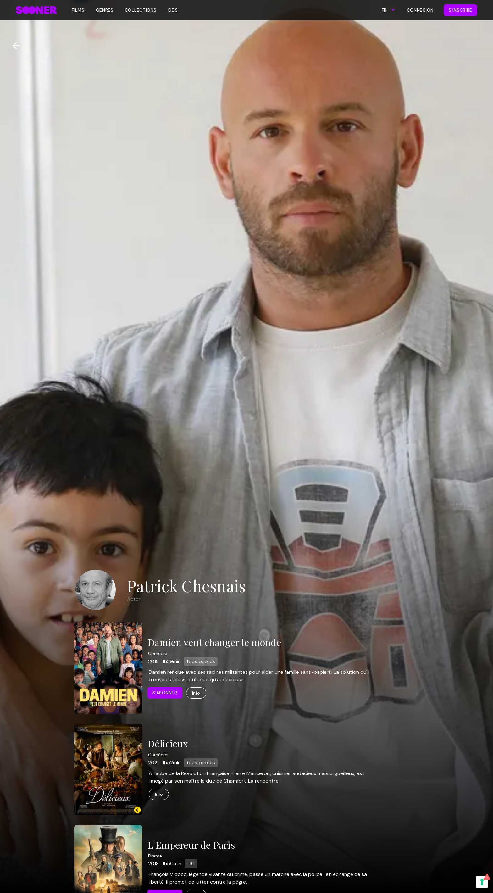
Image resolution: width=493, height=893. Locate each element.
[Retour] (13, 46)
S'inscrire (460, 10)
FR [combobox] (384, 10)
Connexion (420, 10)
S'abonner (164, 692)
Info (196, 693)
